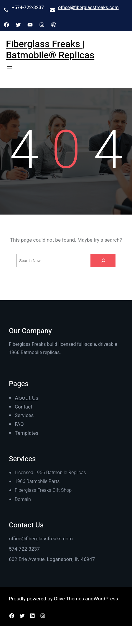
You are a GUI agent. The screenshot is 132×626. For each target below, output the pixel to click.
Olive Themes (69, 598)
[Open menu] (9, 67)
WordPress (106, 598)
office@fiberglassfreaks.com (88, 7)
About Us (26, 397)
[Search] (103, 260)
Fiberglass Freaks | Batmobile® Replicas (50, 49)
